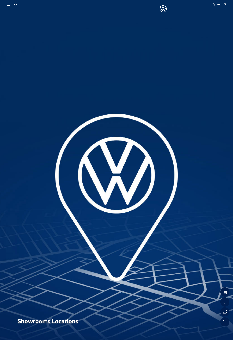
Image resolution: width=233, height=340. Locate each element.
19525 (217, 4)
